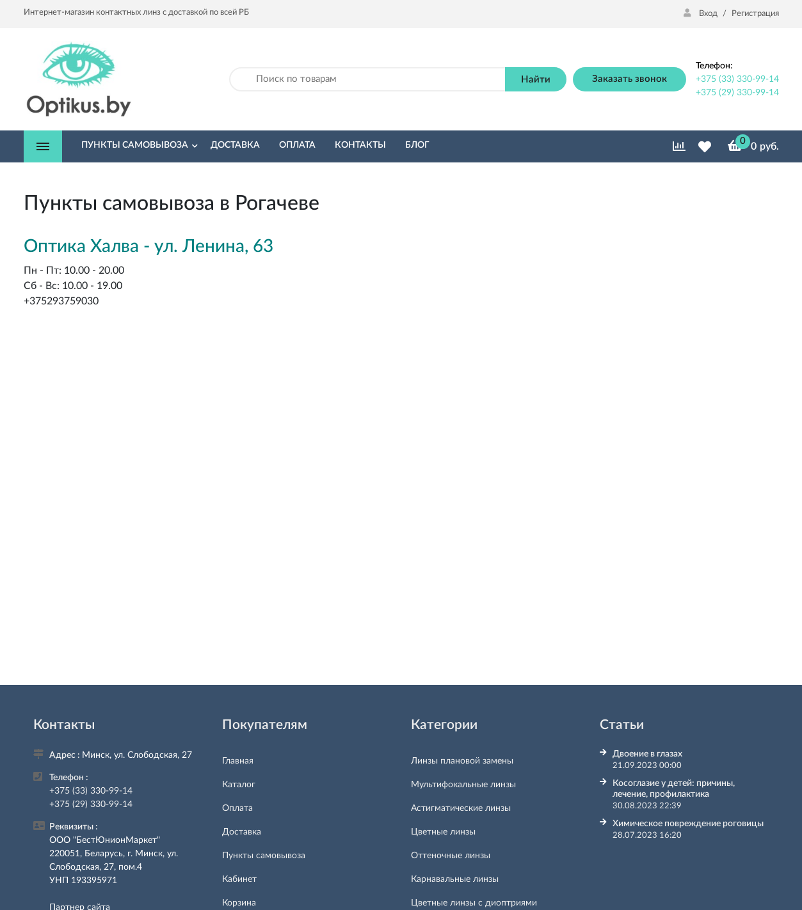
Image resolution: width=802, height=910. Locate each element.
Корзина (239, 902)
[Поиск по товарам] (367, 79)
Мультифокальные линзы (463, 784)
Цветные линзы (443, 832)
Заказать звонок (629, 79)
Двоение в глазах (647, 753)
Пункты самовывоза (263, 855)
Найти (535, 79)
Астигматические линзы (461, 808)
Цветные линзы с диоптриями (474, 902)
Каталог (238, 784)
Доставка (241, 832)
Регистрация (755, 14)
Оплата (237, 808)
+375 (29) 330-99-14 (737, 92)
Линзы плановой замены (462, 761)
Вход (701, 14)
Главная (237, 761)
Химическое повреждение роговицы (688, 823)
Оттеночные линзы (450, 855)
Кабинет (239, 879)
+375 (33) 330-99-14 (737, 79)
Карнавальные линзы (455, 879)
